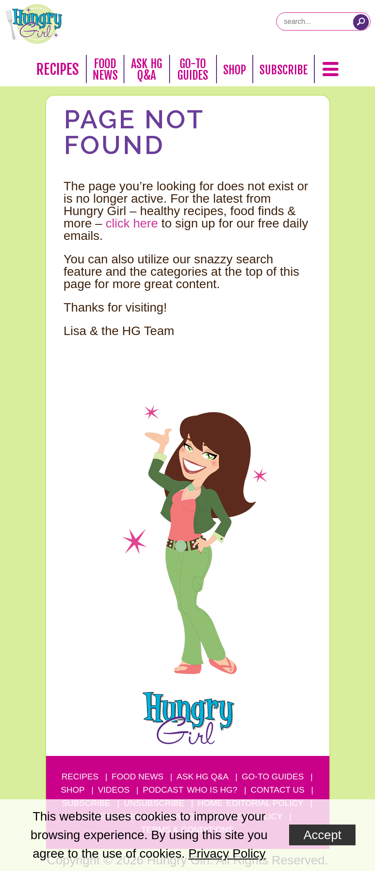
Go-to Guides (273, 776)
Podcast (163, 789)
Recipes (57, 69)
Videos (114, 789)
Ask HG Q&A (146, 69)
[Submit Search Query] (361, 22)
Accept (322, 835)
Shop (235, 70)
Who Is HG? (212, 789)
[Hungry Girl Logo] (34, 24)
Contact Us (278, 789)
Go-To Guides (193, 69)
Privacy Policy (226, 853)
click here (131, 223)
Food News (105, 69)
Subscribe (283, 70)
